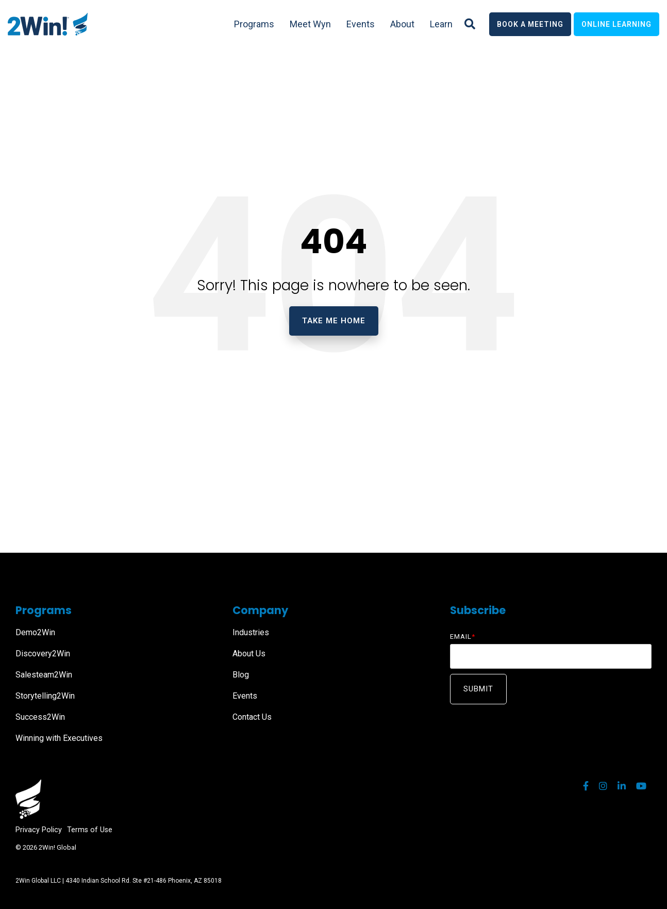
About (402, 24)
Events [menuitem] (244, 696)
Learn (441, 24)
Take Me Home (333, 320)
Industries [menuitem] (250, 632)
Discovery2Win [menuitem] (42, 653)
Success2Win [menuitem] (40, 717)
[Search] (470, 24)
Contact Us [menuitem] (252, 717)
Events (360, 24)
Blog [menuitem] (240, 675)
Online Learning (616, 24)
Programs (254, 24)
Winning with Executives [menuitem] (59, 738)
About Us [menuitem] (248, 653)
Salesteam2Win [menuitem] (43, 675)
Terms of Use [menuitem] (89, 829)
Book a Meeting (530, 24)
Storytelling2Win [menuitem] (45, 696)
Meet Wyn (310, 24)
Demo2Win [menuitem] (35, 632)
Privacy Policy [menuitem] (38, 829)
